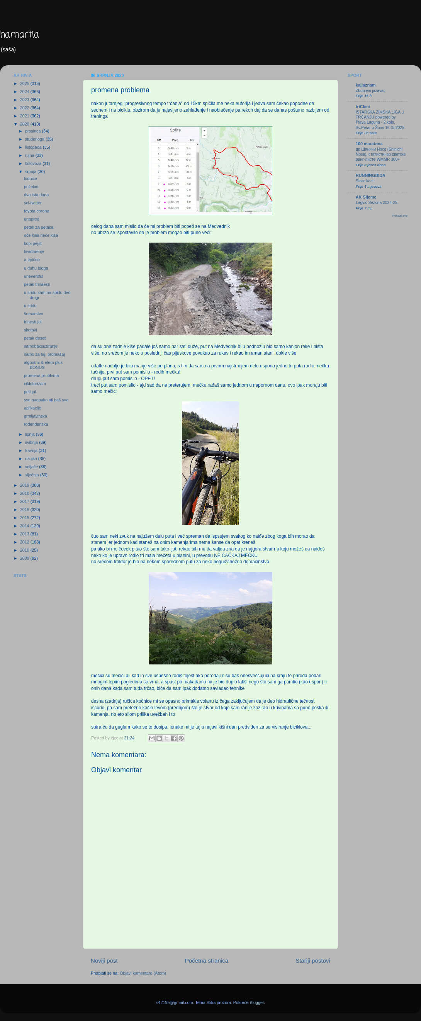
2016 (25, 509)
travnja (32, 450)
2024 (25, 91)
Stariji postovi (312, 960)
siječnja (32, 474)
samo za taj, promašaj (44, 354)
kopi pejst (33, 243)
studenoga (35, 139)
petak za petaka (38, 227)
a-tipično (32, 259)
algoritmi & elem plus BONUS (43, 365)
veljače (32, 466)
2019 (25, 485)
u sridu (30, 305)
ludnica (30, 178)
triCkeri (363, 106)
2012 (25, 542)
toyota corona (36, 211)
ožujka (31, 458)
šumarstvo (33, 313)
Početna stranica (207, 960)
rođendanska (36, 424)
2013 (25, 534)
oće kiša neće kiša (41, 235)
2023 (25, 99)
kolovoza (34, 163)
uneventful (33, 276)
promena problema (41, 375)
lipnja (30, 434)
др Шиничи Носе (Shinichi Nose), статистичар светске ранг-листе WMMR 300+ (381, 154)
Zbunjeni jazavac (370, 90)
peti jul (30, 391)
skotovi (30, 330)
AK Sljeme (366, 197)
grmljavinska (35, 416)
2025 (25, 83)
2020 (25, 124)
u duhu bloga (36, 268)
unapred (31, 219)
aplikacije (32, 408)
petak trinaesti (37, 284)
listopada (34, 147)
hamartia (19, 35)
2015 (25, 517)
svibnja (32, 442)
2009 (25, 558)
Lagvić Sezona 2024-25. (377, 202)
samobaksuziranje (41, 346)
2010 (25, 550)
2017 (25, 501)
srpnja (31, 171)
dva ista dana (36, 194)
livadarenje (34, 251)
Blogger (257, 1002)
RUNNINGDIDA (370, 175)
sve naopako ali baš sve (46, 400)
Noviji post (104, 960)
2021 (25, 116)
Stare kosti (365, 181)
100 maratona (369, 143)
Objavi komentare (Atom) (143, 973)
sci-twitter (33, 202)
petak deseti (35, 338)
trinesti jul (33, 321)
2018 (25, 493)
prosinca (33, 131)
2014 (25, 525)
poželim (31, 186)
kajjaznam (366, 85)
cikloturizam (35, 383)
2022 (25, 107)
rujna (30, 155)
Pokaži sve (399, 215)
